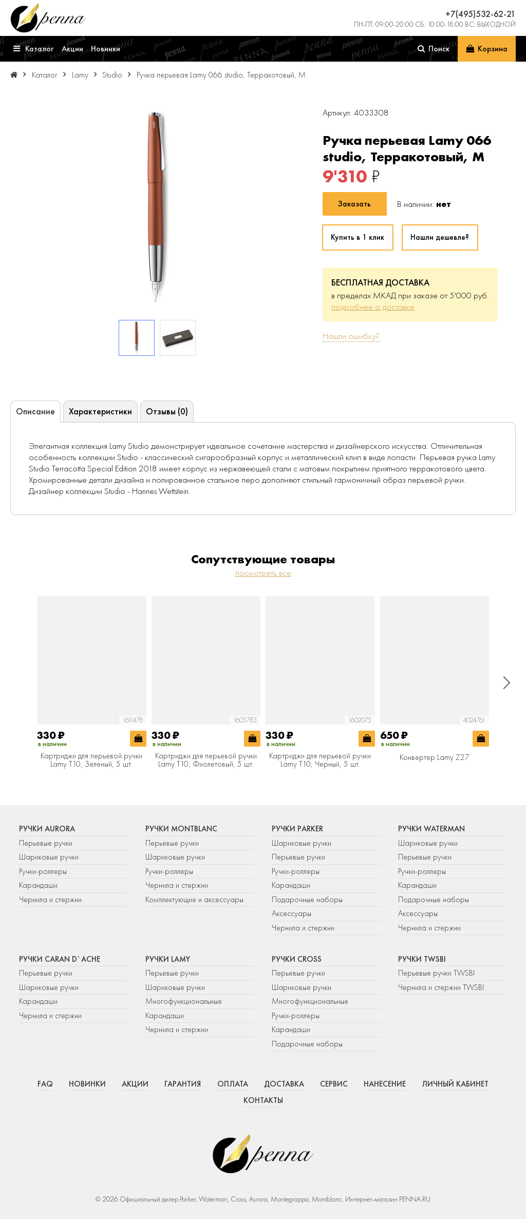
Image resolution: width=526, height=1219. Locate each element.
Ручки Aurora (47, 829)
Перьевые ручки (45, 843)
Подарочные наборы (307, 899)
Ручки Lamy (167, 959)
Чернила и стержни (50, 899)
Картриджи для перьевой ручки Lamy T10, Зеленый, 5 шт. (91, 760)
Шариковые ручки (49, 857)
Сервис (334, 1084)
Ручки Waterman (431, 829)
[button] (507, 682)
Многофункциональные (184, 1001)
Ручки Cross (297, 959)
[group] (157, 208)
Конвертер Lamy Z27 (434, 758)
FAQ (45, 1084)
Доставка (284, 1084)
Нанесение (385, 1084)
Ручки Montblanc (181, 829)
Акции (135, 1084)
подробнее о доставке (373, 306)
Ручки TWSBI (422, 959)
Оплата (232, 1084)
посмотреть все (263, 572)
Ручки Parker (297, 829)
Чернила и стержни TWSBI (441, 987)
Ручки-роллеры (43, 871)
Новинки (87, 1084)
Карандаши (38, 885)
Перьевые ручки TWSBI (436, 973)
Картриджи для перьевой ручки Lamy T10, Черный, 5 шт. (320, 760)
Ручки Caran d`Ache (59, 959)
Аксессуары (291, 913)
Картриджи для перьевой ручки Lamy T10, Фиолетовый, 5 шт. (206, 760)
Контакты (263, 1100)
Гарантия (182, 1084)
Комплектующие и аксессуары (194, 899)
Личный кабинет (455, 1084)
